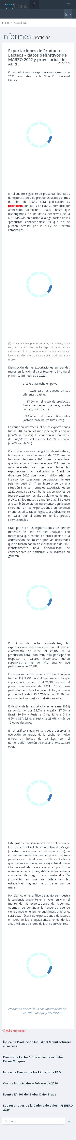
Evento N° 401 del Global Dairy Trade (29, 1094)
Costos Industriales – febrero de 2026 (30, 1083)
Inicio (5, 23)
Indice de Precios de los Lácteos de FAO (32, 1072)
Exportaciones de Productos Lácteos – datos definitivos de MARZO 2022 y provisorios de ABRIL (37, 57)
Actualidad (20, 23)
